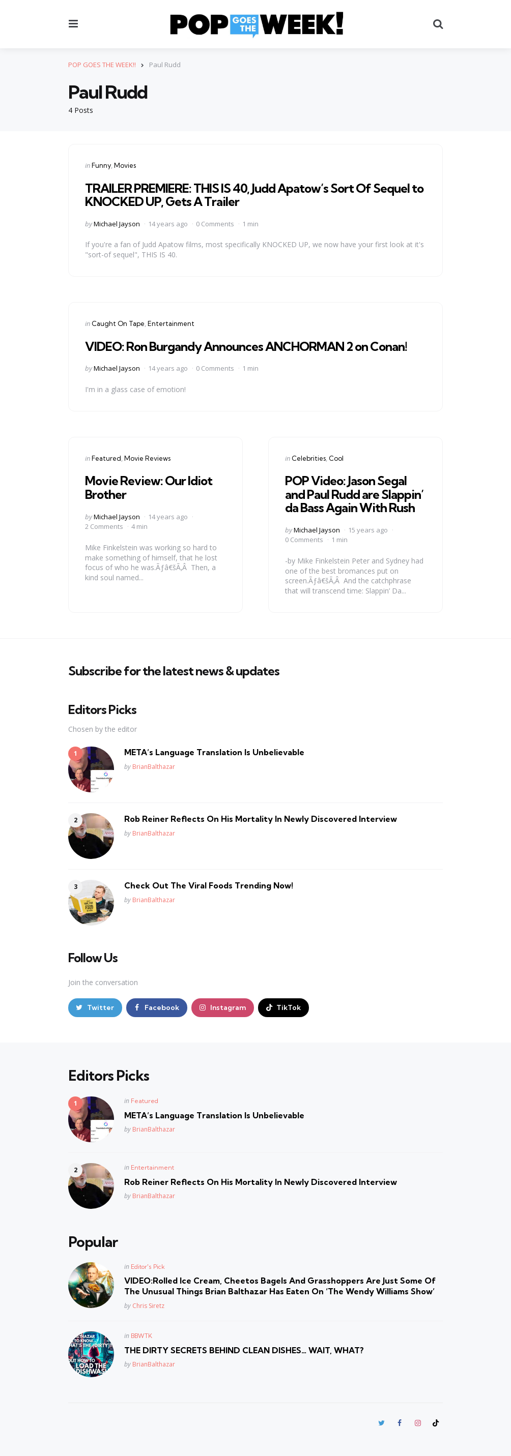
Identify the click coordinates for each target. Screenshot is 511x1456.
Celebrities (309, 458)
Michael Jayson (117, 223)
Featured (106, 458)
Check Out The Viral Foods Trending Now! (208, 885)
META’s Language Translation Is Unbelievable (214, 752)
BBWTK (141, 1336)
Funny (101, 165)
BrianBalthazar (153, 766)
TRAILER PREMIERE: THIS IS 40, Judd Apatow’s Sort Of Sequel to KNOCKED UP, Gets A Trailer (254, 195)
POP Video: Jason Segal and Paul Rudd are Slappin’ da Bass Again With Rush (354, 494)
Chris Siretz (148, 1305)
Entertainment (171, 323)
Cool (336, 458)
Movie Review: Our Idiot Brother (148, 487)
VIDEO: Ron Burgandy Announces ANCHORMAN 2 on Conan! (246, 346)
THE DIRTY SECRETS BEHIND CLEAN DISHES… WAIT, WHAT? (244, 1350)
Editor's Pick (148, 1266)
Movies (125, 165)
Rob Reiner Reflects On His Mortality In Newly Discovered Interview (260, 819)
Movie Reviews (147, 458)
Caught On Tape (118, 323)
